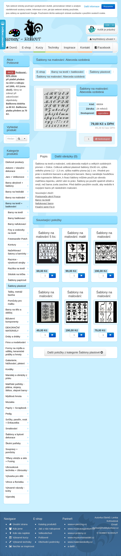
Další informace (91, 6)
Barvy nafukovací (17, 224)
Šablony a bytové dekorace (15, 436)
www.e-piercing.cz (77, 524)
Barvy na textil (15, 212)
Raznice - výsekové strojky (16, 261)
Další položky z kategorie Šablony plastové (75, 352)
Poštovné (21, 72)
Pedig (9, 413)
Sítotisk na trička (16, 274)
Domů (11, 47)
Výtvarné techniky (20, 542)
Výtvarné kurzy (18, 537)
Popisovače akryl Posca (47, 196)
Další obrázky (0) (66, 156)
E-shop (26, 47)
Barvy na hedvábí (15, 191)
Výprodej (10, 496)
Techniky (53, 47)
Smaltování (11, 428)
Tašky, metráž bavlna (15, 293)
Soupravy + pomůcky (11, 451)
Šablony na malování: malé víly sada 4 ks (75, 236)
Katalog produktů (47, 524)
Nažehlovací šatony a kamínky (17, 252)
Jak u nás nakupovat (49, 528)
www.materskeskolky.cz (80, 542)
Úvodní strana (18, 524)
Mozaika (10, 402)
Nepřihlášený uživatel (102, 39)
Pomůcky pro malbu (15, 302)
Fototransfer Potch (17, 238)
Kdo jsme (16, 528)
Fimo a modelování (16, 342)
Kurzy (39, 47)
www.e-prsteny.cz (77, 533)
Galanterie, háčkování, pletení (15, 362)
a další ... (72, 546)
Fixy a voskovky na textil (16, 231)
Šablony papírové (17, 280)
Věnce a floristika (14, 482)
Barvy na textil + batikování (14, 205)
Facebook (102, 47)
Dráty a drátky (13, 336)
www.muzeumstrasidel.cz (81, 537)
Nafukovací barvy (44, 203)
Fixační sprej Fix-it (45, 206)
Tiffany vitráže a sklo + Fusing (16, 460)
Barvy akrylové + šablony (14, 184)
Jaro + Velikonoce (15, 177)
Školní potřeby (13, 443)
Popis (44, 156)
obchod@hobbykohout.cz (105, 528)
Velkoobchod (45, 533)
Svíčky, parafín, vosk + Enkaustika (16, 421)
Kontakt (85, 47)
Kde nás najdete (19, 533)
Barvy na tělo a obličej (13, 311)
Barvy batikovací (16, 218)
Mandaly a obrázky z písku (16, 377)
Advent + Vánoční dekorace (15, 169)
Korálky (9, 369)
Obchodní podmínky (49, 542)
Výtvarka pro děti (14, 476)
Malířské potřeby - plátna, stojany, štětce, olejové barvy (16, 387)
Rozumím (108, 6)
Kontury (12, 244)
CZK (107, 25)
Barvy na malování (15, 197)
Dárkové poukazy (15, 162)
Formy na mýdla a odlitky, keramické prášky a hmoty (15, 351)
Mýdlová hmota (14, 396)
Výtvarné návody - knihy (15, 489)
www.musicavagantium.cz (81, 528)
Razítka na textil (16, 268)
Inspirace (69, 47)
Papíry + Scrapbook (16, 407)
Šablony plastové (17, 286)
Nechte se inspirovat (21, 546)
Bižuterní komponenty (12, 320)
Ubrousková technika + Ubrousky (16, 469)
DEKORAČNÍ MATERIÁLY (13, 329)
